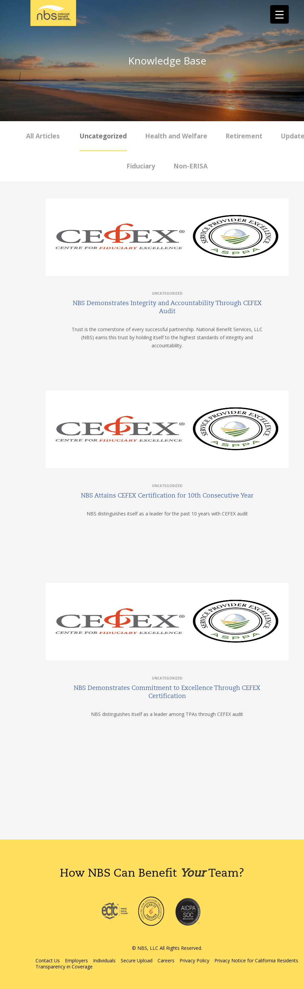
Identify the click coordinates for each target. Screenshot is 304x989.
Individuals (104, 960)
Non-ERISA (190, 166)
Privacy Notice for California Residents (256, 960)
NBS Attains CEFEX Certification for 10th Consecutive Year (167, 495)
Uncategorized (103, 136)
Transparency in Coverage (64, 966)
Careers (166, 960)
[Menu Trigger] (279, 14)
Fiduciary (140, 166)
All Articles (43, 136)
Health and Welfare (176, 136)
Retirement (244, 136)
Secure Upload (137, 960)
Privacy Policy (194, 960)
